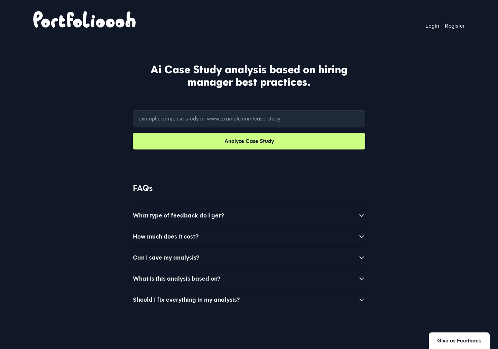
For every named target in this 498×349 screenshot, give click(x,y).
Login (432, 25)
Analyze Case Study (249, 141)
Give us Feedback (459, 340)
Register (455, 25)
